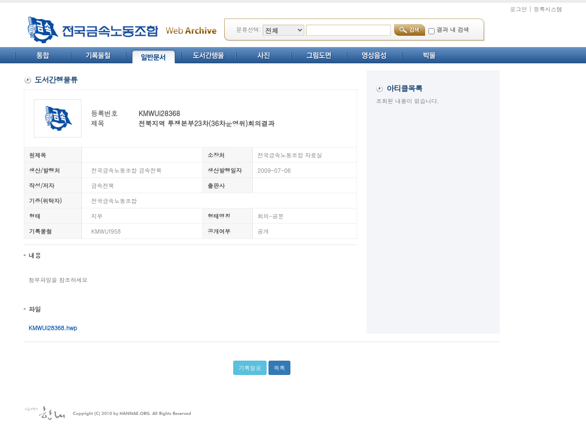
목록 (279, 368)
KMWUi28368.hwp (53, 328)
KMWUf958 (106, 231)
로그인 (518, 9)
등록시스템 (548, 9)
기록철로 (249, 368)
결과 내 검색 (453, 29)
